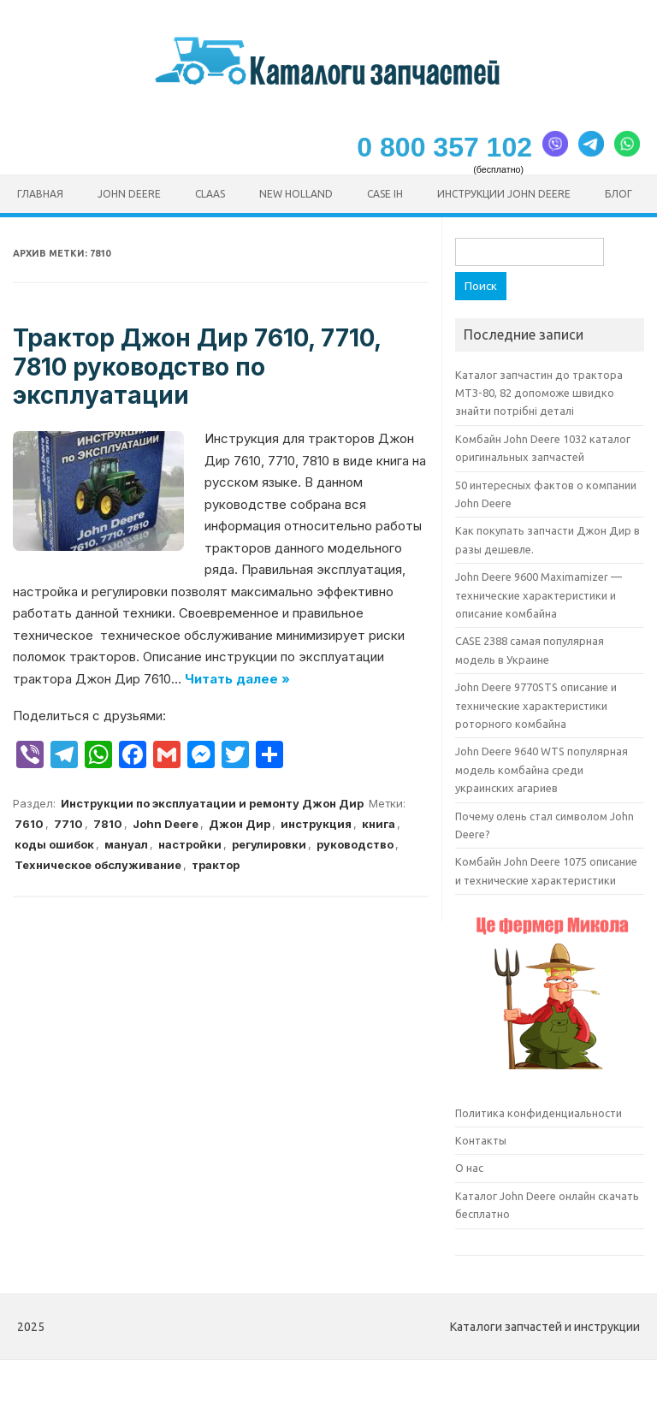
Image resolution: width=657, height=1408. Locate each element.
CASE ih (385, 193)
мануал (126, 844)
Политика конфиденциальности (538, 1113)
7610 (29, 824)
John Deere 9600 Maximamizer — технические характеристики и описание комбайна (538, 595)
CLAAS (210, 193)
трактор (216, 865)
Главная (40, 193)
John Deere (129, 193)
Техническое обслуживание (98, 865)
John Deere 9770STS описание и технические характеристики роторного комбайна (536, 705)
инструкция (316, 824)
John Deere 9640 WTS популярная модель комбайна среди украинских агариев (541, 769)
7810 (107, 824)
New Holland (296, 193)
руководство (355, 844)
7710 (68, 824)
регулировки (269, 844)
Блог (618, 193)
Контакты (480, 1140)
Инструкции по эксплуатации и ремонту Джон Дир (212, 803)
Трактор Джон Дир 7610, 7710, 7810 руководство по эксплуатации (197, 366)
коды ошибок (54, 844)
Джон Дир (239, 824)
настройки (190, 844)
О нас (469, 1168)
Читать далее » (237, 679)
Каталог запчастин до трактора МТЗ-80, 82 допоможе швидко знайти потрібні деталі (539, 393)
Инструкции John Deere (504, 193)
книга (378, 824)
